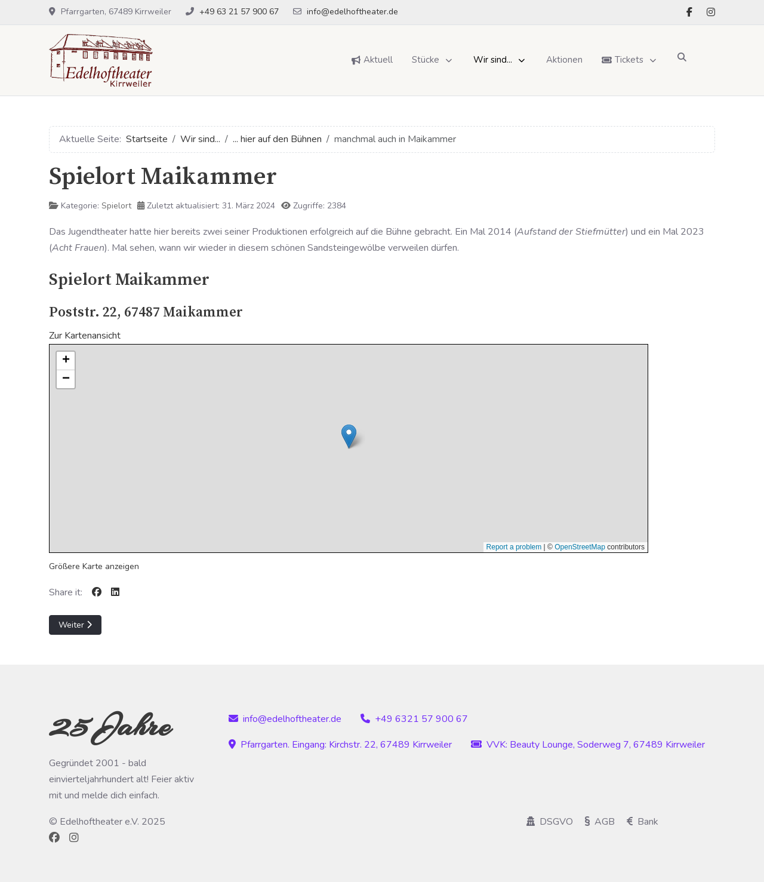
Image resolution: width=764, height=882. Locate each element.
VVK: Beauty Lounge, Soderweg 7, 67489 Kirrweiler (588, 744)
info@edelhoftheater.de (352, 11)
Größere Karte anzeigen (94, 566)
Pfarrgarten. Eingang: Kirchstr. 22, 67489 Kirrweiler (340, 744)
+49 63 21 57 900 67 (239, 11)
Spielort (116, 205)
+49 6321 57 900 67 (414, 719)
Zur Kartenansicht (85, 335)
